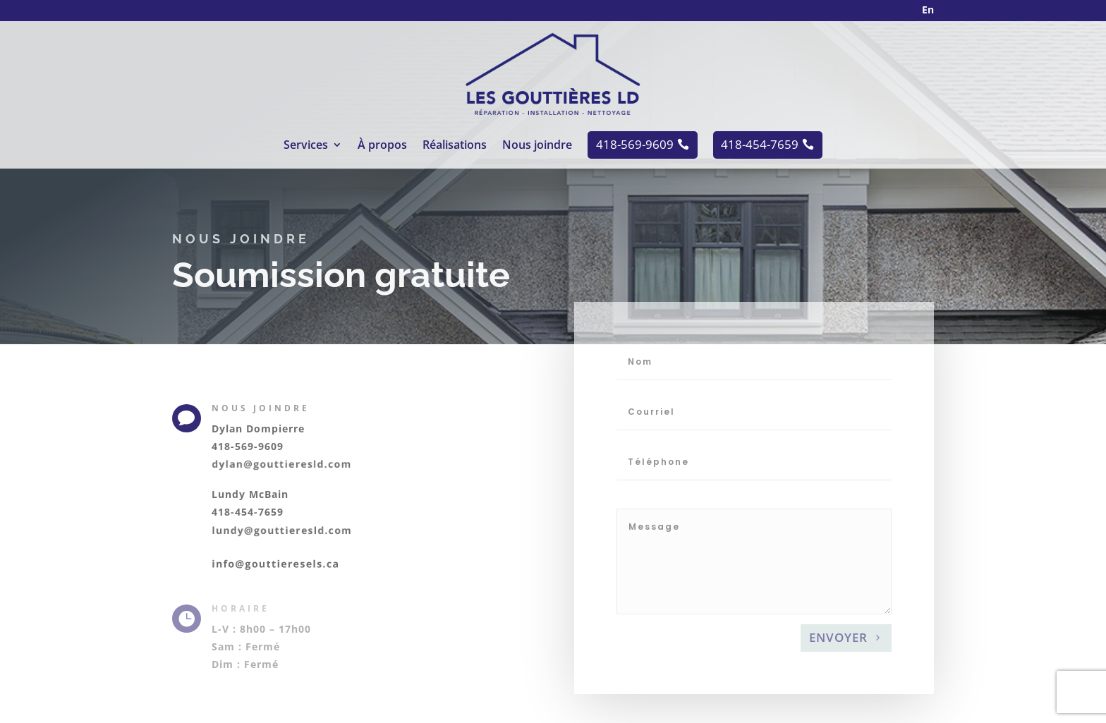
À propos (382, 146)
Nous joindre (537, 146)
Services (306, 146)
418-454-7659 (248, 511)
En (928, 9)
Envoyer (838, 676)
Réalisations (455, 146)
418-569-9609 (248, 446)
